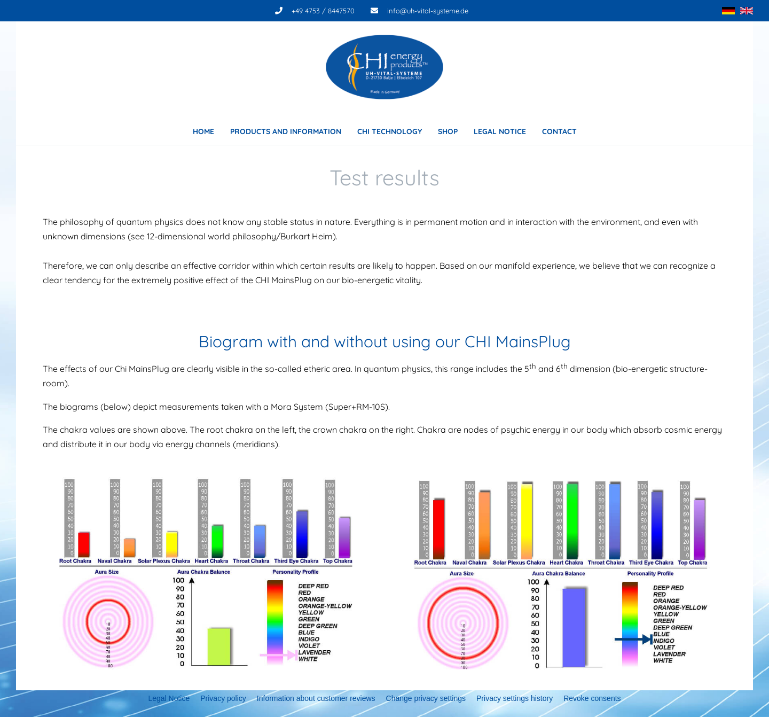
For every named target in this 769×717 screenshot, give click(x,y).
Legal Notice (169, 698)
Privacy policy (223, 698)
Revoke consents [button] (592, 698)
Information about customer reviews (316, 698)
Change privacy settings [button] (426, 698)
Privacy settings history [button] (514, 698)
